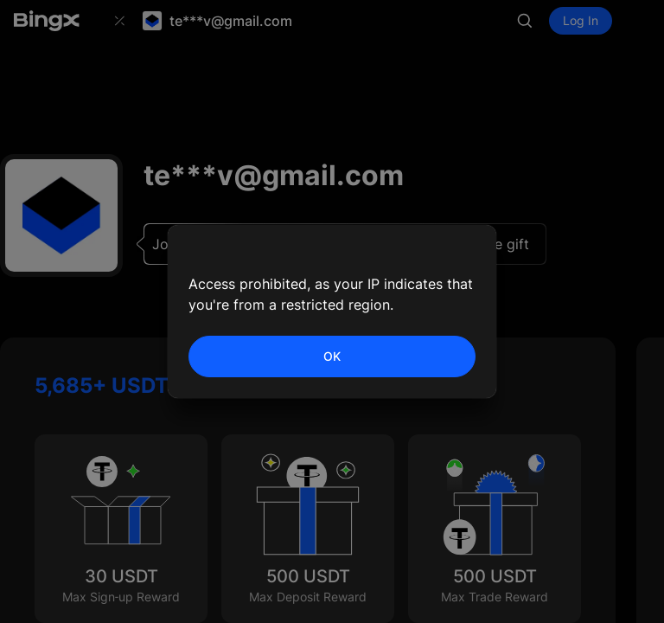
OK (332, 356)
